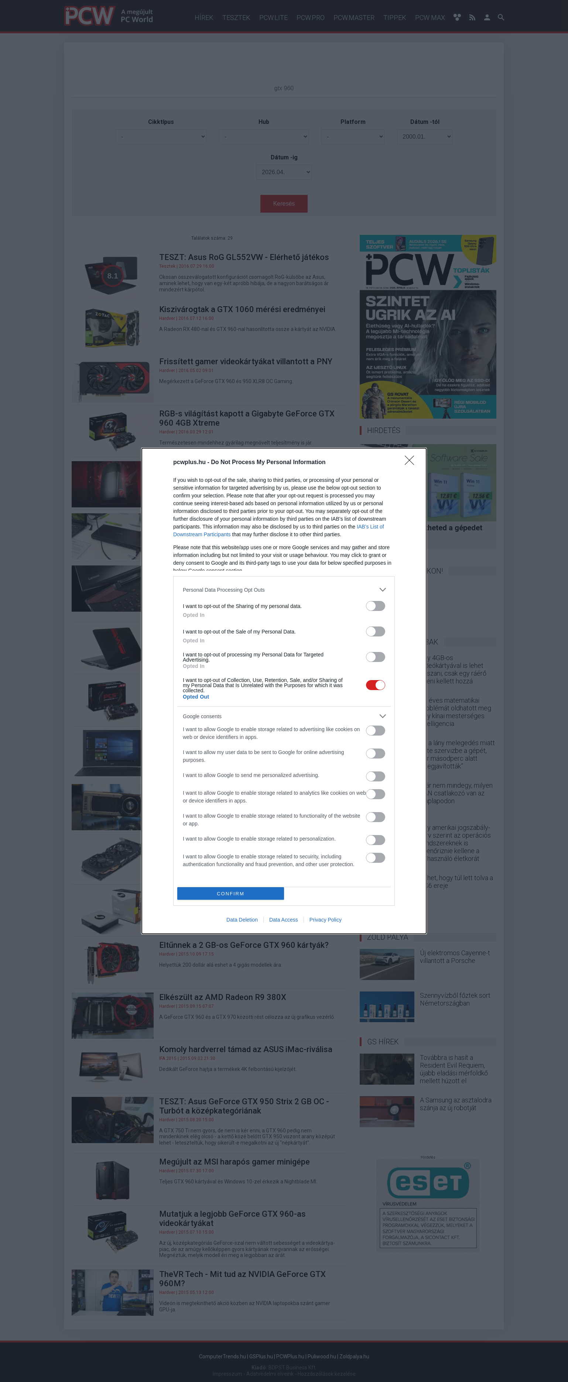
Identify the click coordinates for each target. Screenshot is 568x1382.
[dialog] (284, 691)
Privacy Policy (325, 920)
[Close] (412, 463)
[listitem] (284, 590)
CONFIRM (230, 893)
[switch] (375, 606)
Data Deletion (242, 920)
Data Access (283, 920)
